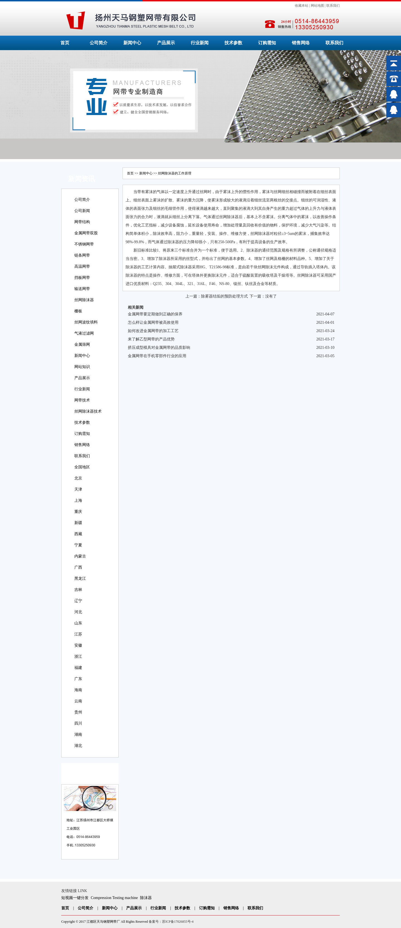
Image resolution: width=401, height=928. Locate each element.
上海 (78, 500)
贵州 (78, 712)
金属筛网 (82, 344)
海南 (78, 690)
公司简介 (98, 42)
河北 (78, 612)
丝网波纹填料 (86, 322)
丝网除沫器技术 (88, 411)
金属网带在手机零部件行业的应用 (157, 356)
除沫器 (146, 898)
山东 (78, 623)
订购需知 (267, 42)
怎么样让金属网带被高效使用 (153, 322)
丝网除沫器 (84, 300)
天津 (78, 489)
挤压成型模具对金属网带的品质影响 (159, 347)
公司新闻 (82, 211)
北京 (78, 478)
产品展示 (166, 42)
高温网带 (82, 266)
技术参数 (233, 42)
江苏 (78, 634)
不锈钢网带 (84, 244)
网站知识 (82, 367)
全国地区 (82, 467)
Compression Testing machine (114, 898)
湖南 (78, 734)
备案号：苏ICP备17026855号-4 (171, 922)
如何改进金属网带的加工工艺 (153, 331)
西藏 (78, 534)
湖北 (78, 746)
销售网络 (301, 42)
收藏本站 (301, 6)
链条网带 (82, 255)
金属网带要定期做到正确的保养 (155, 314)
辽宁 (78, 601)
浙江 (78, 656)
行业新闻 (200, 42)
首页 (64, 42)
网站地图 (317, 6)
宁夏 (78, 545)
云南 (78, 701)
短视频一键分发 (75, 898)
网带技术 (82, 400)
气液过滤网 (84, 333)
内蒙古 (80, 556)
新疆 (78, 523)
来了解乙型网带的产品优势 (151, 339)
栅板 (78, 311)
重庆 (78, 512)
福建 (78, 668)
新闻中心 (132, 42)
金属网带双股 (86, 233)
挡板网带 (82, 278)
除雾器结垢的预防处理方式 (224, 296)
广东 (78, 679)
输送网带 (82, 289)
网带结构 (82, 222)
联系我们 (333, 6)
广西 (78, 567)
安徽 (78, 645)
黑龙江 (80, 578)
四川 (78, 723)
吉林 (78, 590)
